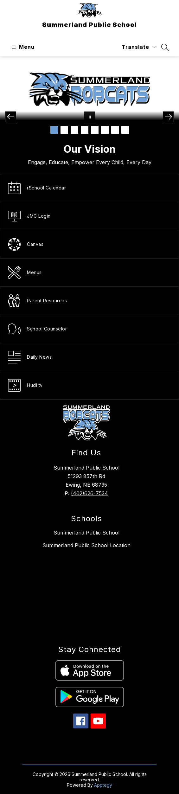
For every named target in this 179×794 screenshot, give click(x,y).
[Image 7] (115, 130)
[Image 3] (74, 130)
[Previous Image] (10, 116)
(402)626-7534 (89, 493)
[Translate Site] (139, 47)
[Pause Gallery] (89, 116)
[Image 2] (64, 130)
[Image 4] (84, 130)
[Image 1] (54, 130)
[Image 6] (105, 130)
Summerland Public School (86, 532)
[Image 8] (125, 130)
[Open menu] (22, 47)
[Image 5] (95, 130)
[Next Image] (168, 116)
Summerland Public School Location (86, 545)
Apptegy (103, 785)
